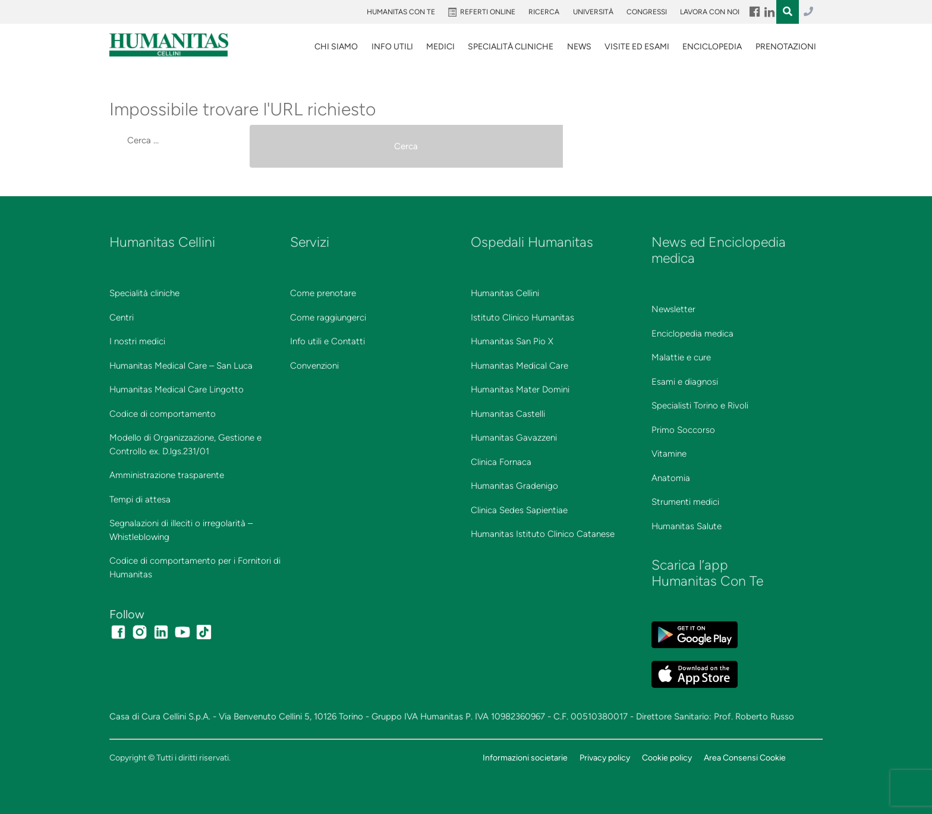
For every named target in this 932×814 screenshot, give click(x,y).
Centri (121, 317)
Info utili (392, 47)
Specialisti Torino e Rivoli (699, 405)
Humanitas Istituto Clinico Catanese (543, 534)
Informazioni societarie (525, 757)
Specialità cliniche (144, 293)
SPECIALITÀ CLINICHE (510, 47)
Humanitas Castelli (508, 413)
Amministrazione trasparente (166, 475)
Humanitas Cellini (505, 293)
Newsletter (673, 309)
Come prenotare (323, 293)
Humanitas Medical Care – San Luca (181, 365)
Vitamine (669, 453)
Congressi (646, 12)
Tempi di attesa (140, 499)
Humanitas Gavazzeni (514, 437)
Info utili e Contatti (327, 341)
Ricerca (543, 12)
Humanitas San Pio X (512, 341)
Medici (440, 47)
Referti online (487, 12)
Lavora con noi (709, 12)
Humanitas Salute (686, 526)
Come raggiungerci (328, 317)
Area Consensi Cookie (745, 757)
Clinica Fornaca (501, 462)
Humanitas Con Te (401, 12)
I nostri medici (137, 341)
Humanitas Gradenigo (514, 485)
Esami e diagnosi (684, 381)
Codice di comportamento (162, 413)
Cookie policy (667, 757)
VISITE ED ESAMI (636, 47)
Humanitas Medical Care (519, 365)
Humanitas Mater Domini (520, 389)
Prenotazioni (785, 47)
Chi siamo (336, 47)
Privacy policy (605, 757)
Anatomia (670, 478)
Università (593, 12)
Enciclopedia (712, 47)
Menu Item (754, 12)
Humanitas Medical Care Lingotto (176, 389)
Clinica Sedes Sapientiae (519, 510)
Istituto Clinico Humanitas (522, 317)
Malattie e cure (681, 357)
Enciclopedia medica (692, 333)
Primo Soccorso (683, 430)
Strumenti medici (685, 501)
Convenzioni (314, 365)
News (579, 47)
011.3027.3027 (808, 12)
